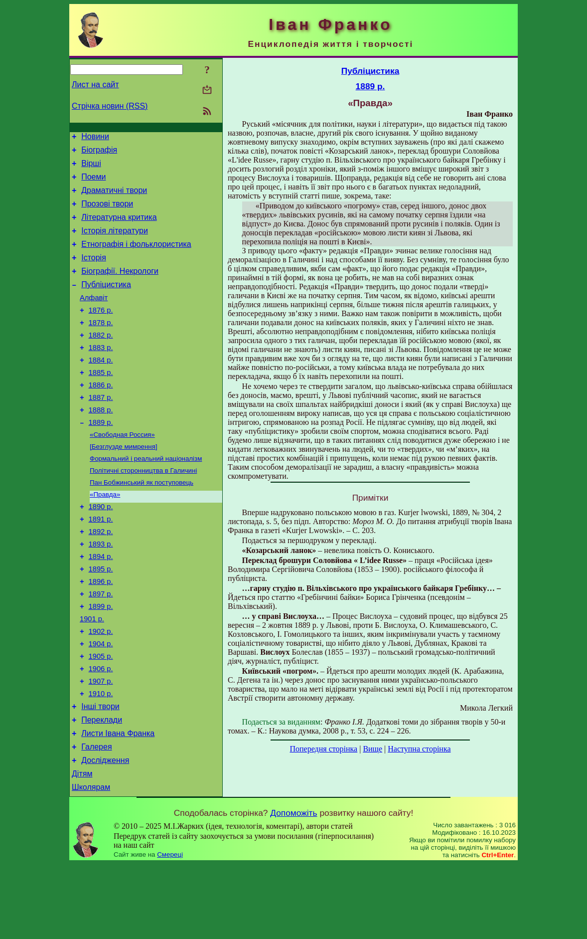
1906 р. (101, 730)
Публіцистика (106, 302)
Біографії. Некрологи (119, 287)
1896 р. (101, 632)
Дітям (82, 847)
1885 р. (101, 401)
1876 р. (101, 331)
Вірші (91, 168)
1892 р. (101, 576)
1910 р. (101, 758)
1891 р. (101, 562)
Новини (95, 138)
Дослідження (105, 832)
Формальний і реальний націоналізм (146, 496)
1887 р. (101, 429)
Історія (93, 272)
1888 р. (101, 443)
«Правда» (105, 535)
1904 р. (101, 702)
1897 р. (101, 646)
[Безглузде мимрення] (123, 483)
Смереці (170, 929)
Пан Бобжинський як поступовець (141, 522)
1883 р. (101, 373)
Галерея (96, 817)
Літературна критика (118, 227)
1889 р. (101, 457)
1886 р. (101, 415)
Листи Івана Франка (117, 802)
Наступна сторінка (419, 749)
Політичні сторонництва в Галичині (143, 509)
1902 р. (101, 688)
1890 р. (101, 549)
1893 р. (101, 590)
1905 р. (101, 716)
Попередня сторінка (323, 749)
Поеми (93, 183)
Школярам (91, 862)
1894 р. (101, 604)
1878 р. (101, 345)
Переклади (101, 787)
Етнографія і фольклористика (136, 257)
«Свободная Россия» (122, 470)
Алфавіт (94, 317)
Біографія (99, 153)
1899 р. (101, 660)
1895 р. (101, 618)
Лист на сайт (95, 84)
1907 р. (101, 744)
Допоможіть (293, 888)
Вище (372, 749)
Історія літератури (114, 242)
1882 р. (101, 359)
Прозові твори (107, 212)
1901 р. (92, 674)
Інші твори (100, 772)
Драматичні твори (114, 197)
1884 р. (101, 387)
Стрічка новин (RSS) (109, 106)
